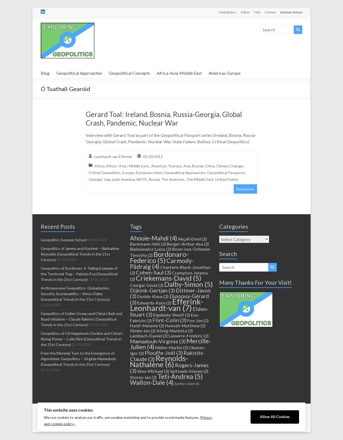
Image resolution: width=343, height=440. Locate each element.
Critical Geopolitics (105, 172)
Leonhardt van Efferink (113, 156)
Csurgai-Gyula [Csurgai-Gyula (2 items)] (146, 285)
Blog (45, 73)
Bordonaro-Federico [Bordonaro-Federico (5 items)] (159, 257)
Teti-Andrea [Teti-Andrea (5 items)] (180, 376)
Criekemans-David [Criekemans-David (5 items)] (168, 278)
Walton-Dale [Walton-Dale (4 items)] (152, 382)
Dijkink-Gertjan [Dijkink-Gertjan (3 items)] (152, 290)
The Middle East (200, 179)
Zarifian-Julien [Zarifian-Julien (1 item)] (186, 383)
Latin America (123, 179)
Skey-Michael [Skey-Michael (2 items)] (153, 371)
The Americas (173, 179)
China (210, 166)
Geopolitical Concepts (129, 73)
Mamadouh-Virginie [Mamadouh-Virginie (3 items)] (158, 341)
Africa (100, 166)
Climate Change (229, 166)
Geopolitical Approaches (79, 73)
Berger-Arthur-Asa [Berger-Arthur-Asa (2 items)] (188, 243)
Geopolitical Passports (226, 172)
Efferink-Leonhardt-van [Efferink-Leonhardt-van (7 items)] (166, 305)
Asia (187, 166)
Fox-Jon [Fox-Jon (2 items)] (198, 320)
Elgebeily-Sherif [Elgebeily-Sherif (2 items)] (171, 314)
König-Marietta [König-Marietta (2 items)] (174, 330)
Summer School (291, 12)
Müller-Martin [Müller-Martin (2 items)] (171, 347)
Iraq (107, 179)
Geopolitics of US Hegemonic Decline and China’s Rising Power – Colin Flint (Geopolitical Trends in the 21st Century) (82, 339)
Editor (245, 12)
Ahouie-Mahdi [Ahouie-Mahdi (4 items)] (153, 238)
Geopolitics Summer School (64, 240)
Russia (154, 179)
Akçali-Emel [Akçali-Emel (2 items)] (192, 238)
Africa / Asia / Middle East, (128, 166)
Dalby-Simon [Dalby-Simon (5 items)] (188, 284)
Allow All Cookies (275, 417)
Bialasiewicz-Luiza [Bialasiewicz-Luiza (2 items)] (150, 248)
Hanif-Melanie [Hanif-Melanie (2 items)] (147, 325)
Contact (270, 12)
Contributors (227, 12)
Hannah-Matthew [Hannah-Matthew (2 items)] (185, 325)
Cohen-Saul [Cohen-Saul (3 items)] (153, 272)
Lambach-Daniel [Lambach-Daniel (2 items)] (149, 335)
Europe (128, 172)
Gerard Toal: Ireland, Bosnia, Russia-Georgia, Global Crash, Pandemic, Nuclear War (164, 118)
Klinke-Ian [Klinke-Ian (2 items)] (143, 330)
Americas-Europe (224, 73)
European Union (149, 172)
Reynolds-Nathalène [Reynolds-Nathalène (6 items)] (159, 361)
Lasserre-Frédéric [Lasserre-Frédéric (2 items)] (189, 335)
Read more (245, 189)
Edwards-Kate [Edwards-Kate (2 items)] (154, 302)
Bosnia (197, 166)
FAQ (257, 12)
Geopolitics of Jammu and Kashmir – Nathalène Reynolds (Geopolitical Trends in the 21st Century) (80, 254)
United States (227, 179)
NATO (141, 179)
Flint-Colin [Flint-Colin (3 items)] (169, 320)
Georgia (95, 179)
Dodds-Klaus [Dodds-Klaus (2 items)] (153, 296)
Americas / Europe (166, 166)
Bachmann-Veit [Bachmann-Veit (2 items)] (148, 243)
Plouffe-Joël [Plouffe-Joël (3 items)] (164, 352)
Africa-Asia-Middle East (179, 73)
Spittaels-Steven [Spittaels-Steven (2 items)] (189, 371)
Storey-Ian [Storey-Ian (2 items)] (143, 377)
